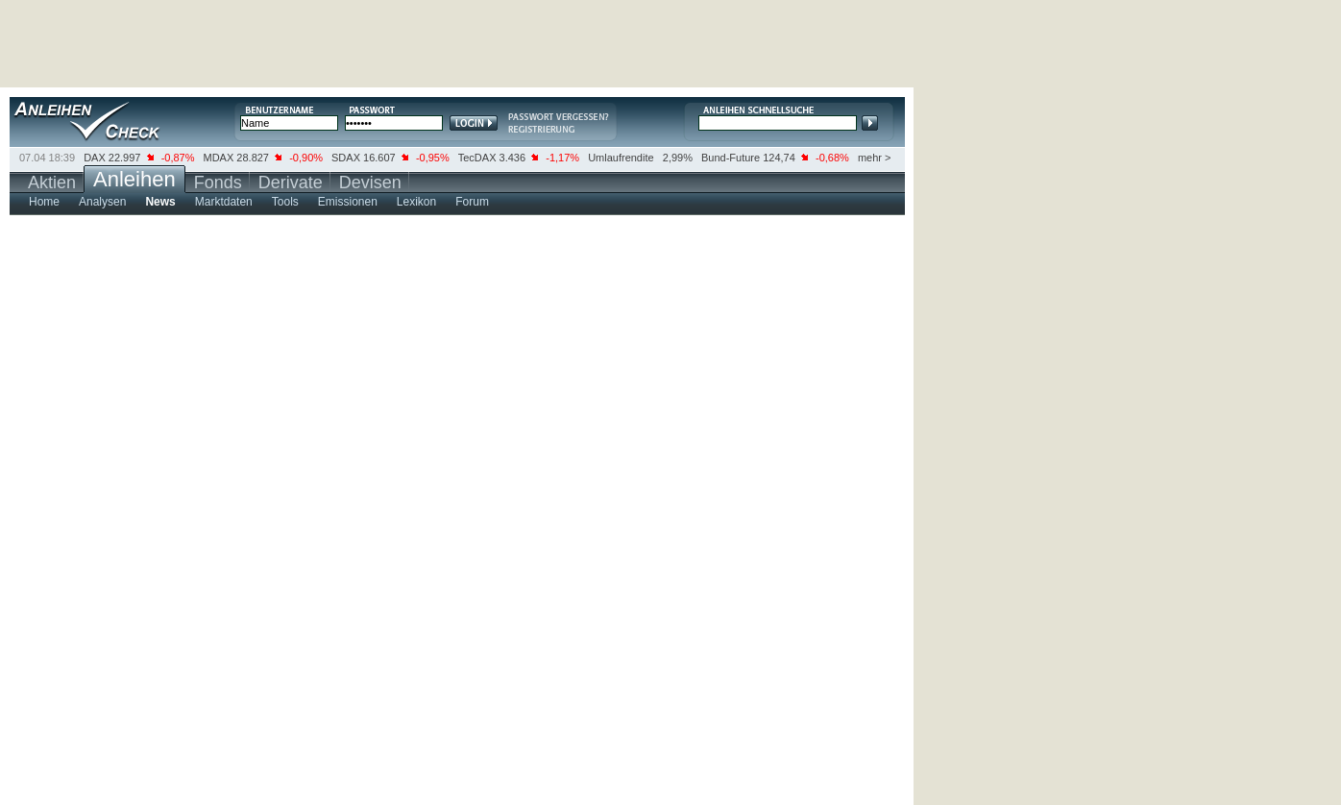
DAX (95, 157)
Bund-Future (730, 157)
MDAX (219, 157)
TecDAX (477, 157)
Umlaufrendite (620, 157)
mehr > (874, 157)
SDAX (345, 157)
